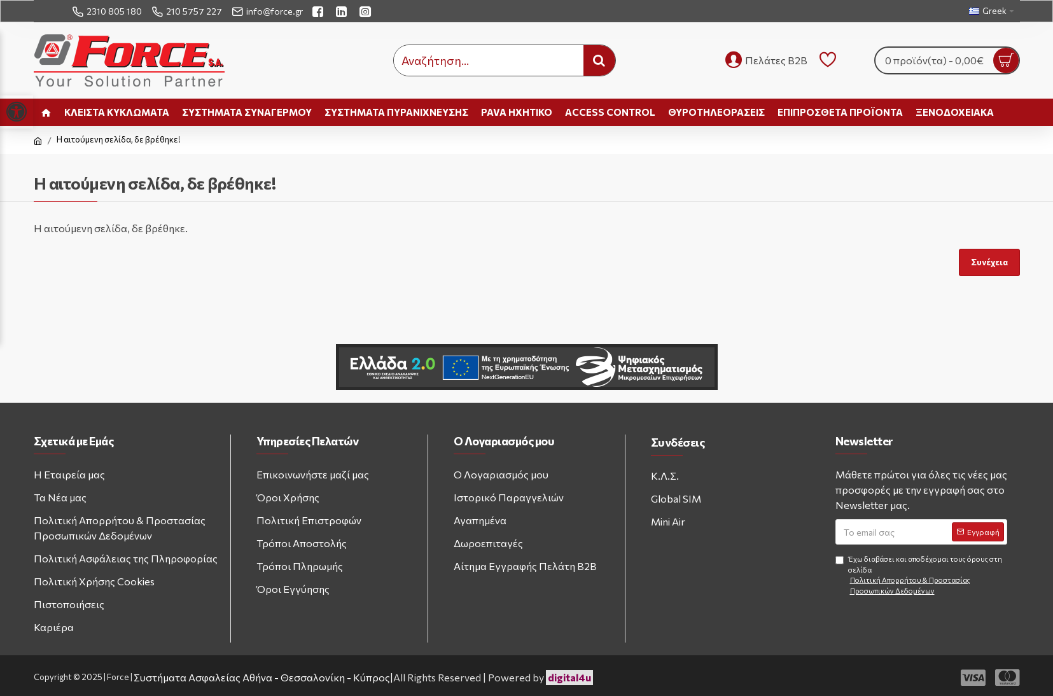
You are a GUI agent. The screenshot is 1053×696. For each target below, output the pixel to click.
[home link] (46, 112)
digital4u (569, 677)
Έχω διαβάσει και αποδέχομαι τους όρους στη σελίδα (921, 575)
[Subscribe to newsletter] (978, 531)
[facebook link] (319, 11)
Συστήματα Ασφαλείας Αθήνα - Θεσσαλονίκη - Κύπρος (262, 677)
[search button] (599, 60)
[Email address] (921, 532)
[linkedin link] (343, 11)
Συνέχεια (989, 262)
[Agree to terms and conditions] (839, 560)
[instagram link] (366, 11)
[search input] (488, 60)
